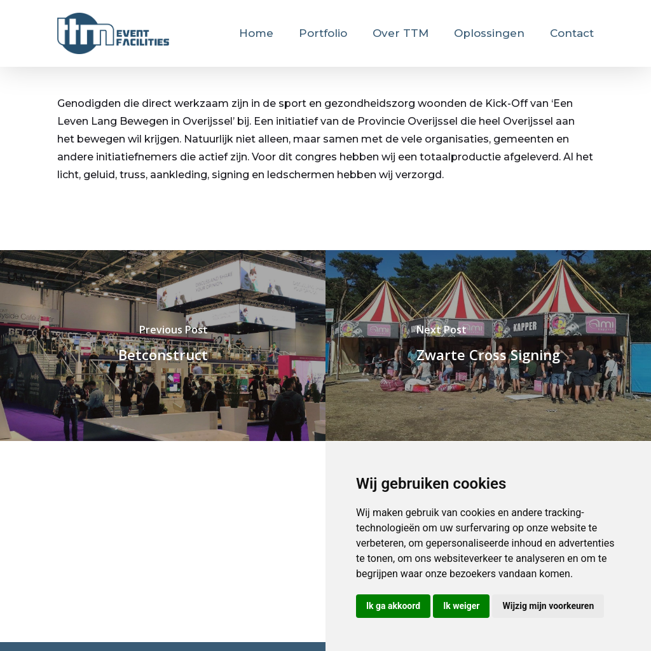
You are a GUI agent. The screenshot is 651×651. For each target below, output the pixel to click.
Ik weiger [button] (461, 606)
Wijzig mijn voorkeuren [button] (548, 606)
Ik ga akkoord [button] (393, 606)
